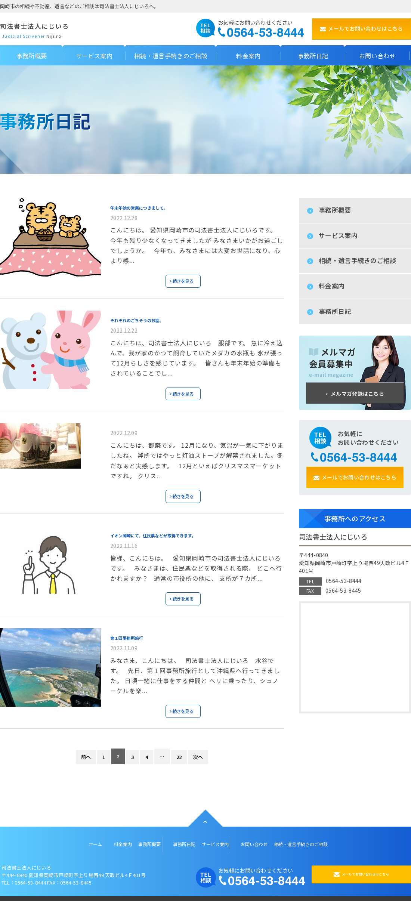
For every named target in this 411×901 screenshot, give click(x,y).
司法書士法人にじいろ (56, 25)
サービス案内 (338, 235)
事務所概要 (335, 210)
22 (179, 749)
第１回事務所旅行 (137, 630)
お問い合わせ (256, 835)
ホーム (72, 835)
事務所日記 (335, 311)
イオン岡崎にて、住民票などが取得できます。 (181, 529)
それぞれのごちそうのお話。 (154, 316)
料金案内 (331, 285)
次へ (199, 749)
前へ (85, 749)
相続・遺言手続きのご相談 (357, 260)
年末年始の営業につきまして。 (157, 205)
